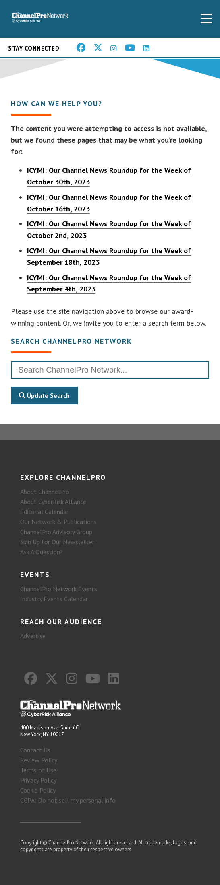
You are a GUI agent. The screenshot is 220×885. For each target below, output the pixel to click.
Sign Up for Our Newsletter (57, 542)
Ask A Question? (41, 552)
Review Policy (38, 760)
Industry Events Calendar (54, 599)
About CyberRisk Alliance (53, 502)
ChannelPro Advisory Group (56, 532)
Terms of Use (38, 770)
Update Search (44, 395)
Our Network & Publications (58, 522)
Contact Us (35, 750)
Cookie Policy (38, 790)
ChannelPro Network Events (58, 589)
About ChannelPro (44, 492)
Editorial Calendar (44, 512)
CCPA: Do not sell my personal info (68, 800)
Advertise (33, 636)
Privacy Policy (38, 780)
